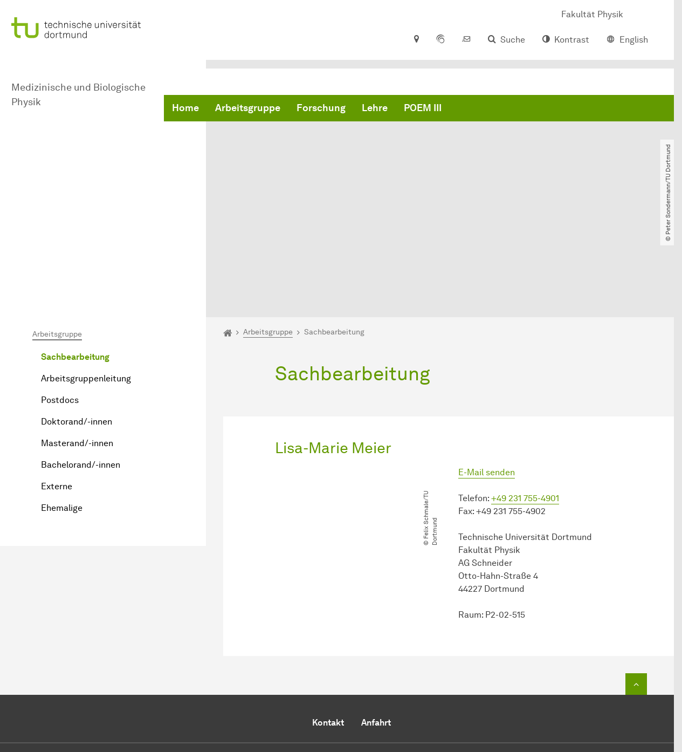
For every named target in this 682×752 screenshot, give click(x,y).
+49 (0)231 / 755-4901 (460, 668)
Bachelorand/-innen (80, 353)
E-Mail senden (486, 361)
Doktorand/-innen (76, 310)
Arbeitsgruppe (247, 108)
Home (185, 108)
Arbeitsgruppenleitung (86, 267)
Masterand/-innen (77, 331)
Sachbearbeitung (75, 245)
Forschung (321, 108)
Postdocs (60, 288)
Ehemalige (61, 396)
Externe (56, 375)
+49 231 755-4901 (525, 386)
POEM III (423, 108)
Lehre (375, 108)
